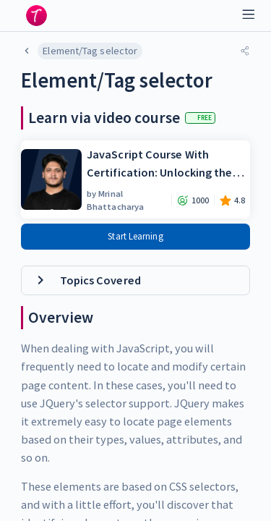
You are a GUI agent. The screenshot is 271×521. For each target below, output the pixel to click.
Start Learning (135, 236)
